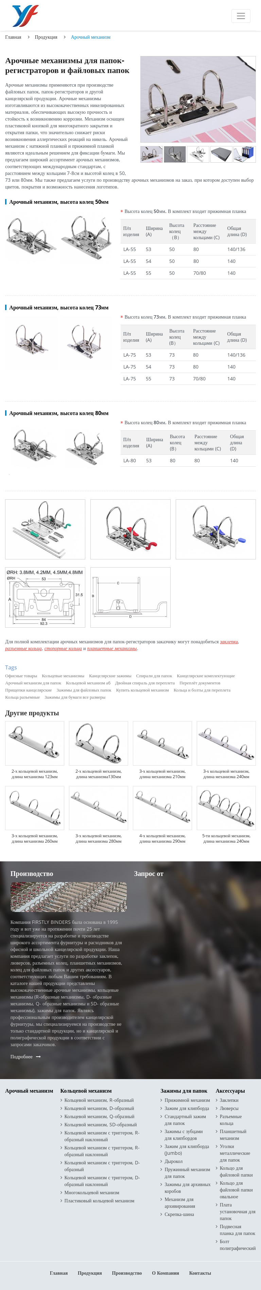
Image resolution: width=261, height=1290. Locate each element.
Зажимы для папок (183, 1090)
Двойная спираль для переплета (145, 682)
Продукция (46, 37)
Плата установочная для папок (238, 1211)
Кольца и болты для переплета (202, 690)
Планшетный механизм (233, 1134)
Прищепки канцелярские (28, 690)
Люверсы (229, 1108)
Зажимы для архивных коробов (187, 1187)
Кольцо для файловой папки (236, 1171)
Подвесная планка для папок (237, 1229)
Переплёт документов (199, 682)
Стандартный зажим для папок (185, 1119)
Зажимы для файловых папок (84, 690)
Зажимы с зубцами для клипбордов (183, 1134)
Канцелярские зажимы (110, 675)
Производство (127, 1273)
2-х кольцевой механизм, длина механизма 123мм (35, 774)
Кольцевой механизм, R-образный (99, 1100)
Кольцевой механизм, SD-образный (101, 1124)
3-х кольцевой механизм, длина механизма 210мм (162, 774)
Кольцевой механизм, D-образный (99, 1108)
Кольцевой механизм (86, 1090)
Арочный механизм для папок (33, 682)
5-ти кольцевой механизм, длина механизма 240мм (226, 838)
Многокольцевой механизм (92, 1192)
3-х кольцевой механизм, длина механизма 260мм (35, 838)
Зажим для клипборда (186, 1108)
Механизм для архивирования (179, 1202)
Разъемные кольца (231, 1119)
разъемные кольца (23, 648)
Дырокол (173, 1161)
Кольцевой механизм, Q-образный (100, 1116)
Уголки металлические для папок (235, 1153)
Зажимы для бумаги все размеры (75, 697)
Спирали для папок (154, 675)
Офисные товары (21, 675)
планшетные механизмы (112, 648)
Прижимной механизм (187, 1100)
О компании (165, 1273)
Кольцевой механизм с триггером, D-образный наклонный (102, 1180)
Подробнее (22, 1056)
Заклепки (229, 1100)
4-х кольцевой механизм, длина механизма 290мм (162, 838)
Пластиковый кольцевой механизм (100, 1200)
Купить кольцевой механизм (142, 690)
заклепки (229, 641)
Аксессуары (230, 1090)
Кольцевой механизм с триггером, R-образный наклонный (102, 1136)
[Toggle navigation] (240, 16)
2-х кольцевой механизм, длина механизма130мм (98, 774)
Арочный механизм (29, 1090)
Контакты (200, 1273)
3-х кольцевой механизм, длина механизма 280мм (98, 838)
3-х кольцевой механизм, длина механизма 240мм (226, 774)
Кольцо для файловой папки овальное (236, 1190)
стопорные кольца (63, 648)
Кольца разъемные (22, 697)
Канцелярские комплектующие (206, 675)
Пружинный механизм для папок (187, 1172)
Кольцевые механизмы (63, 675)
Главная (13, 37)
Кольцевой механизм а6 (88, 682)
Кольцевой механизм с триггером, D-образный (102, 1165)
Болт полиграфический (238, 1244)
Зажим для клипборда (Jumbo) (186, 1149)
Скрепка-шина (179, 1214)
